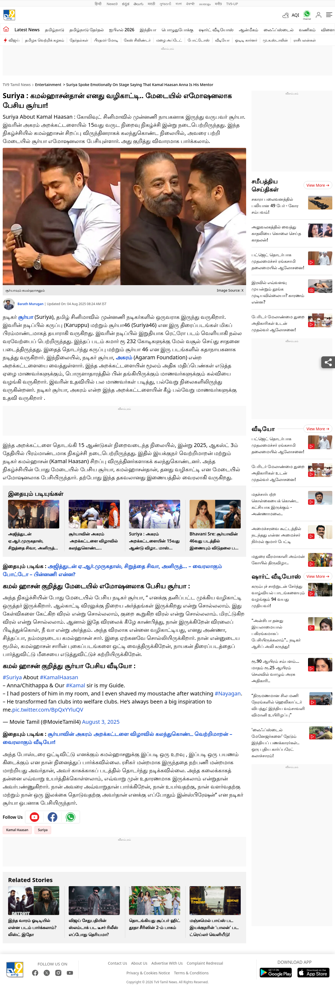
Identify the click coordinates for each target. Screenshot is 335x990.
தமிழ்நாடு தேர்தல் (86, 30)
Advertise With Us (167, 963)
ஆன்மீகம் (248, 30)
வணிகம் (307, 30)
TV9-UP (232, 3)
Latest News (27, 30)
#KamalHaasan (59, 677)
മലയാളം (205, 3)
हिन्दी (98, 3)
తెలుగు (139, 3)
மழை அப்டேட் (169, 40)
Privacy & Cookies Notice (148, 972)
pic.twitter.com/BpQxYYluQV (47, 709)
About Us (139, 963)
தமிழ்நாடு (54, 30)
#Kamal (75, 685)
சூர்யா (25, 316)
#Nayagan (228, 693)
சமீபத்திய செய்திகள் (265, 185)
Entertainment (48, 84)
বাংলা (179, 3)
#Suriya (12, 677)
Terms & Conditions (191, 972)
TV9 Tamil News (17, 84)
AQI (295, 15)
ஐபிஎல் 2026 (121, 30)
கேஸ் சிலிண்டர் (137, 40)
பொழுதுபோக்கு (177, 30)
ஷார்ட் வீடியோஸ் (216, 30)
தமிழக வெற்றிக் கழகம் (44, 40)
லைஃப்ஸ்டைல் (279, 30)
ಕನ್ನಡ (125, 3)
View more (317, 185)
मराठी (151, 3)
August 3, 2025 (101, 721)
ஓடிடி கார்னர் (246, 40)
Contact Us (117, 963)
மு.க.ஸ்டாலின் (275, 40)
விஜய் (14, 40)
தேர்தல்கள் (79, 40)
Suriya (43, 830)
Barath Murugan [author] (31, 304)
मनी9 (218, 3)
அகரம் (124, 357)
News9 (112, 3)
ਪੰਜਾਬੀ (190, 3)
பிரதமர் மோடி (106, 40)
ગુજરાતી (165, 3)
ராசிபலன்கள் (305, 40)
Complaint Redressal (205, 963)
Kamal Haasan (17, 830)
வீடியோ (222, 40)
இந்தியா (148, 30)
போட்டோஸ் (199, 40)
